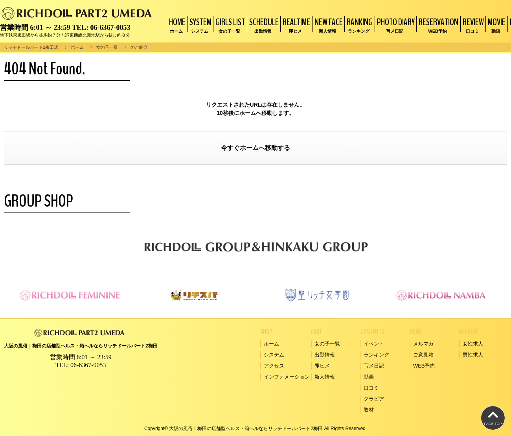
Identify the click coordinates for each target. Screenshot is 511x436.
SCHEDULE (263, 25)
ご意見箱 (423, 355)
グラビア (374, 399)
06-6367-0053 (110, 27)
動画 (369, 377)
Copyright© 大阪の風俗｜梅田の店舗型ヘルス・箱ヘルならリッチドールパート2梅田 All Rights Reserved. (255, 428)
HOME (176, 25)
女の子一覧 (107, 47)
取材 (369, 410)
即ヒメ (322, 366)
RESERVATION (437, 25)
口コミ (371, 388)
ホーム (77, 47)
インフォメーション (287, 377)
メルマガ (423, 344)
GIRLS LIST (229, 25)
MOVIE (495, 25)
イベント (374, 344)
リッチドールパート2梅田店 (31, 47)
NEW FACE (327, 25)
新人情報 (324, 377)
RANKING (359, 25)
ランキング (376, 355)
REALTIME (295, 25)
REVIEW (472, 25)
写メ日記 (374, 366)
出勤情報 (324, 355)
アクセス (274, 366)
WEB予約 (424, 366)
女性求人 (473, 344)
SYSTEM (199, 25)
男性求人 (473, 355)
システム (274, 355)
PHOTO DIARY (395, 25)
